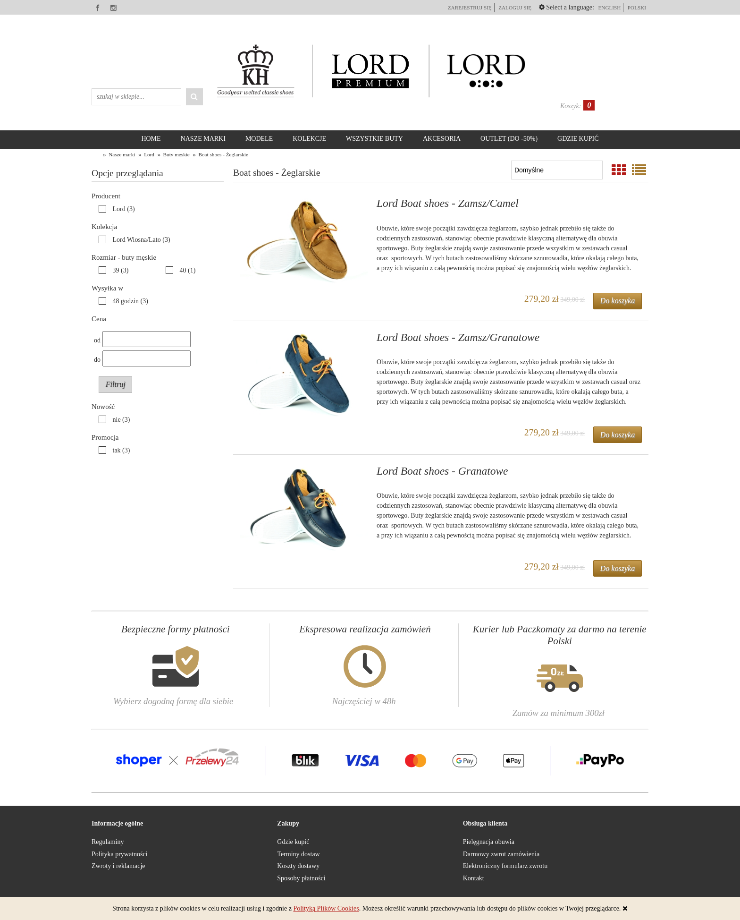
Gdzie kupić (293, 841)
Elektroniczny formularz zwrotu (505, 865)
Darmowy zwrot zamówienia (501, 854)
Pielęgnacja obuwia (488, 841)
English (609, 7)
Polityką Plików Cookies (326, 908)
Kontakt (473, 878)
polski (637, 7)
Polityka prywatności (120, 854)
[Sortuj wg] (556, 170)
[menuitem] (150, 139)
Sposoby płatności (301, 878)
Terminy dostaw (298, 854)
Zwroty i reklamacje (118, 865)
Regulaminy (108, 841)
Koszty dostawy (298, 865)
